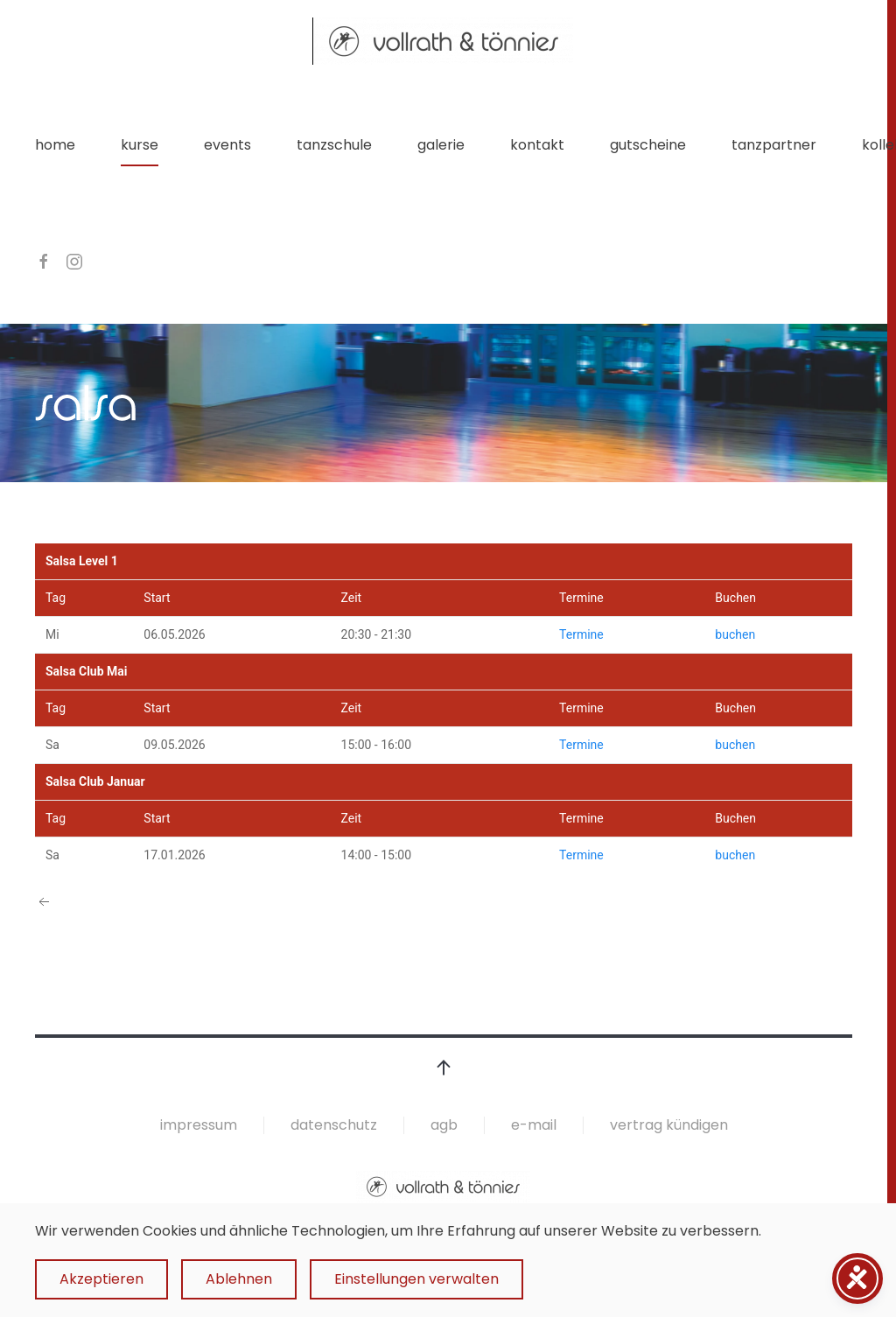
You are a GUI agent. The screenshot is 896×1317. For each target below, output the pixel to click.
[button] (443, 1067)
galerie (441, 145)
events (227, 145)
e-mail (533, 1125)
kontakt (537, 145)
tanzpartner (774, 145)
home (55, 145)
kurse (139, 145)
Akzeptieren (102, 1279)
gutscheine (648, 145)
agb (444, 1125)
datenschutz (333, 1125)
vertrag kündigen (669, 1125)
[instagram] (74, 260)
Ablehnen (239, 1279)
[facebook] (43, 260)
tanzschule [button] (334, 145)
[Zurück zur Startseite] (443, 41)
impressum (198, 1125)
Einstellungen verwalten (416, 1279)
